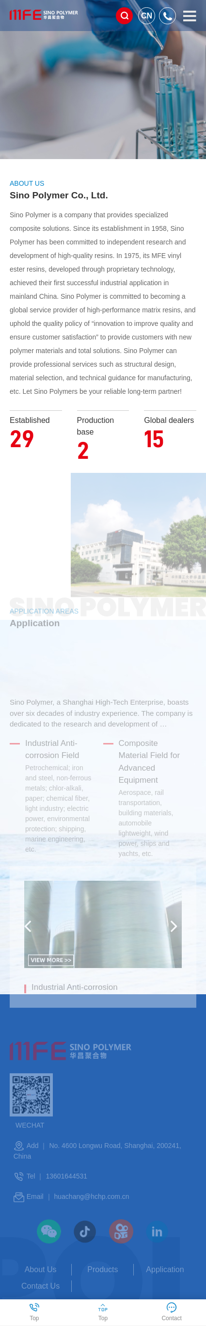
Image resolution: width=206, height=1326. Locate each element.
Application (165, 1284)
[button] (30, 941)
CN (146, 16)
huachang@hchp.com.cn (91, 1211)
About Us (41, 1284)
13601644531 (66, 1191)
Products (102, 1284)
